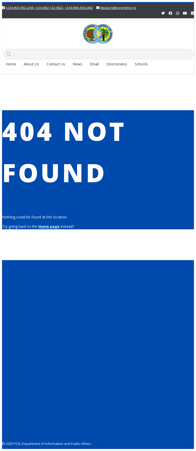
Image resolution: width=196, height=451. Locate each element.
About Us (31, 64)
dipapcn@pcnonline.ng (118, 7)
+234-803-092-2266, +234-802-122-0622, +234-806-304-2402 (49, 7)
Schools (141, 64)
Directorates (116, 64)
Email (94, 64)
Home (11, 64)
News (77, 64)
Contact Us (56, 64)
